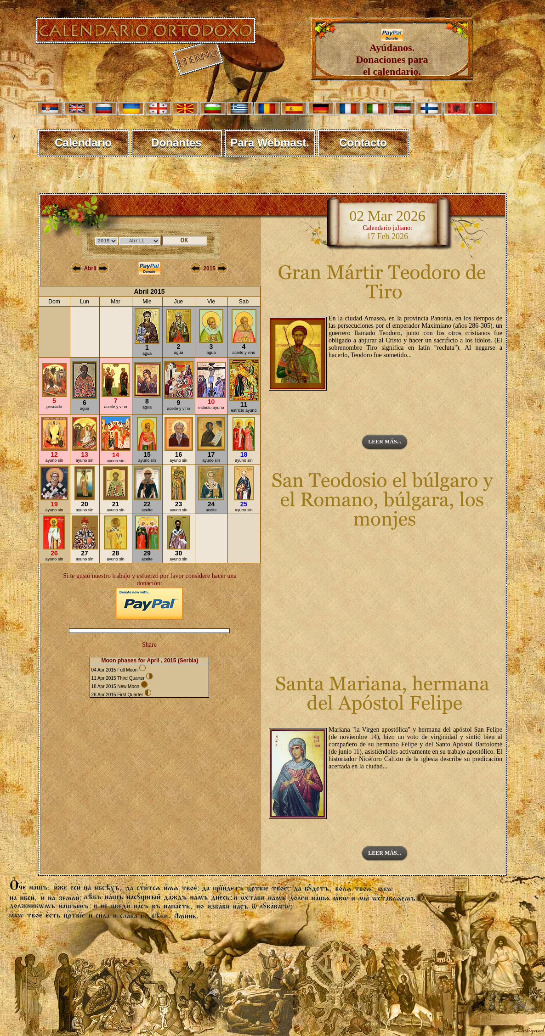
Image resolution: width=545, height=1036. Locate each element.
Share (149, 644)
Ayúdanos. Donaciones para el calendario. (392, 55)
